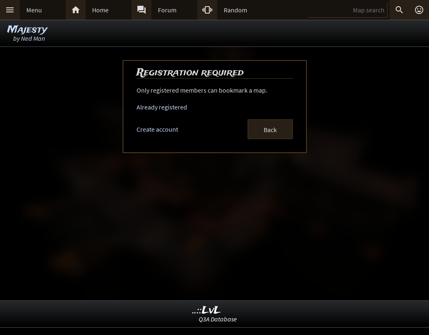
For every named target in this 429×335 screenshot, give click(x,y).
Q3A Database (218, 319)
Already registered (162, 107)
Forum (167, 10)
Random (235, 10)
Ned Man (33, 38)
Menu (34, 10)
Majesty (27, 30)
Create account (157, 129)
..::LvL (206, 310)
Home (100, 10)
